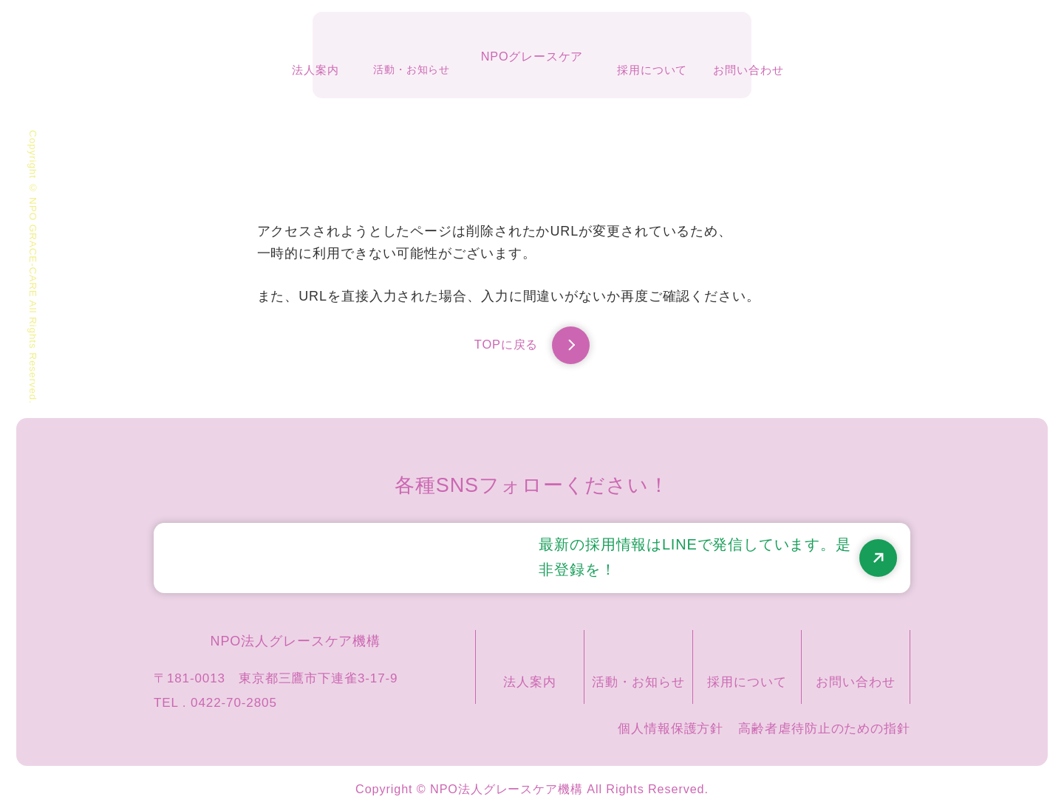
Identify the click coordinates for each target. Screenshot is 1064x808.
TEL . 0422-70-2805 (215, 698)
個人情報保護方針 (670, 724)
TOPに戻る (532, 348)
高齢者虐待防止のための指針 (824, 724)
